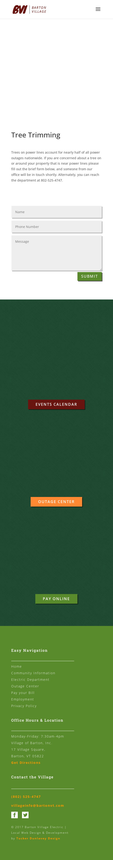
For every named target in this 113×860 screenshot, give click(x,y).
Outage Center (56, 501)
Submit (89, 276)
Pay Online (56, 598)
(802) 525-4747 (26, 796)
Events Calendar (56, 404)
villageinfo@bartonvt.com (37, 805)
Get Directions (26, 762)
